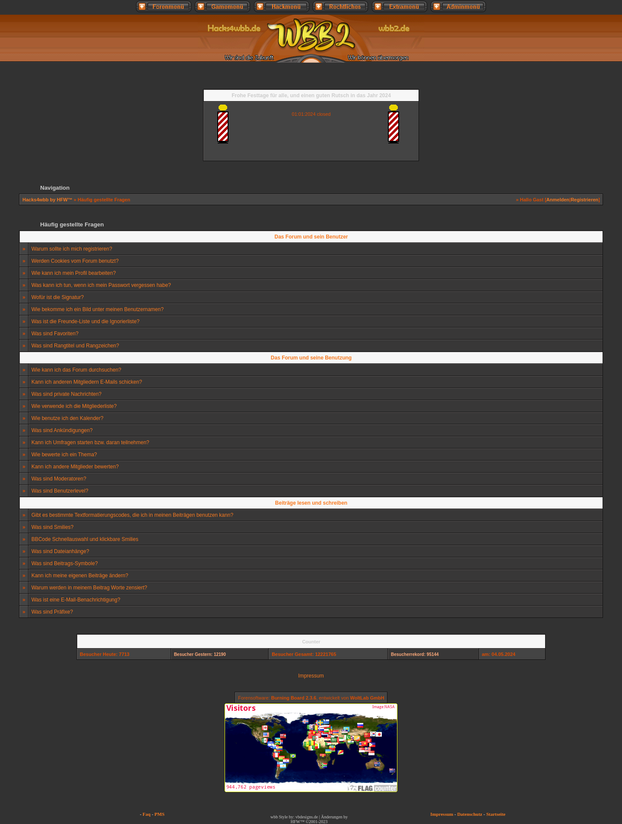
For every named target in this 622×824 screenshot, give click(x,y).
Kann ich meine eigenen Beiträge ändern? (80, 576)
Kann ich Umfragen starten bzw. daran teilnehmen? (90, 442)
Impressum (311, 676)
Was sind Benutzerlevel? (60, 491)
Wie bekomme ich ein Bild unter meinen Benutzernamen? (98, 309)
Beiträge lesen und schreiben (311, 503)
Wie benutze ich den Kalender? (68, 418)
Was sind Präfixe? (52, 612)
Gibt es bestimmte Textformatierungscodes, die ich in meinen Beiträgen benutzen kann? (132, 515)
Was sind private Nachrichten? (67, 394)
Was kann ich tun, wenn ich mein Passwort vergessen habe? (101, 285)
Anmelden (557, 199)
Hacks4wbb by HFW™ (48, 199)
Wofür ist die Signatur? (58, 297)
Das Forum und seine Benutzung (311, 358)
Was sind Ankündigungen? (62, 430)
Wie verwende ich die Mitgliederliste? (74, 406)
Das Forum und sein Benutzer (311, 237)
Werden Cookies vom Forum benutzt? (75, 261)
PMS (160, 814)
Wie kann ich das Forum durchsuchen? (76, 370)
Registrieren (584, 199)
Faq (146, 814)
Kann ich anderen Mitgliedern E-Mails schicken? (87, 382)
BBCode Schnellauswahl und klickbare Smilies (85, 539)
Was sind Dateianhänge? (60, 551)
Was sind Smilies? (53, 527)
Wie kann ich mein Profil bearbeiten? (74, 273)
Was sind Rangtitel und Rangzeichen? (75, 346)
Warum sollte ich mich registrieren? (72, 249)
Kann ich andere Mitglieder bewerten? (75, 467)
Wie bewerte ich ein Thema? (64, 455)
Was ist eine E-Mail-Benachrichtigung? (76, 600)
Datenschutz (469, 814)
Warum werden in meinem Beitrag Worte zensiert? (89, 588)
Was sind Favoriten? (55, 334)
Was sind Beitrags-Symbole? (65, 563)
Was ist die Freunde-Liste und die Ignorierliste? (86, 321)
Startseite (496, 814)
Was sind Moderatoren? (59, 479)
